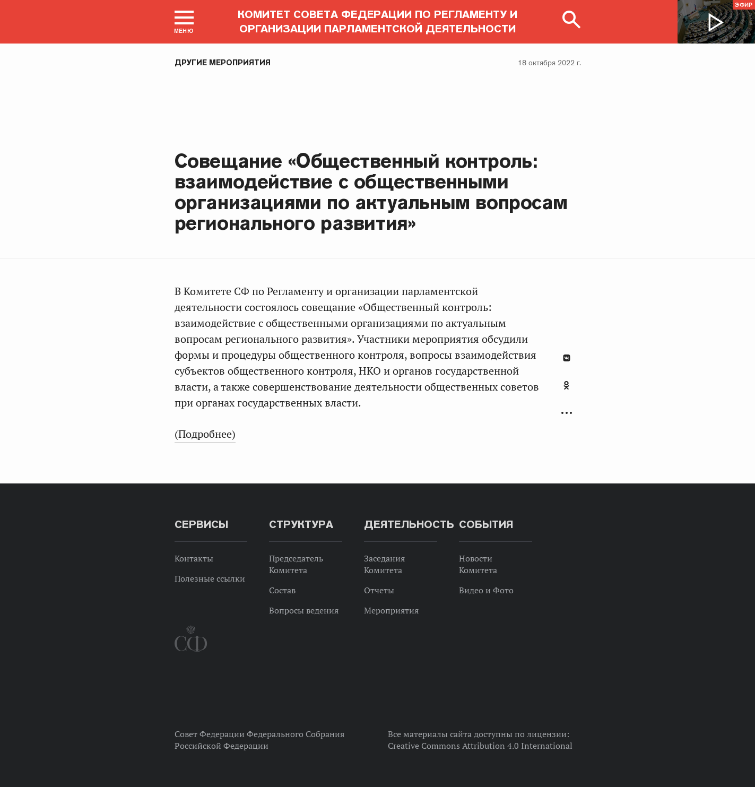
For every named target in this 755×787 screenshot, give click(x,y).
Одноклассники (566, 385)
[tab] (566, 391)
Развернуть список (566, 413)
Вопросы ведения (304, 610)
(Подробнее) (205, 434)
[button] (184, 22)
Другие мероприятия (223, 62)
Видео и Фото (486, 590)
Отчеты (379, 590)
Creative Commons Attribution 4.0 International (480, 745)
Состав (282, 590)
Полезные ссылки (210, 578)
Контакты (194, 558)
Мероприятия (391, 610)
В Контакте (566, 357)
